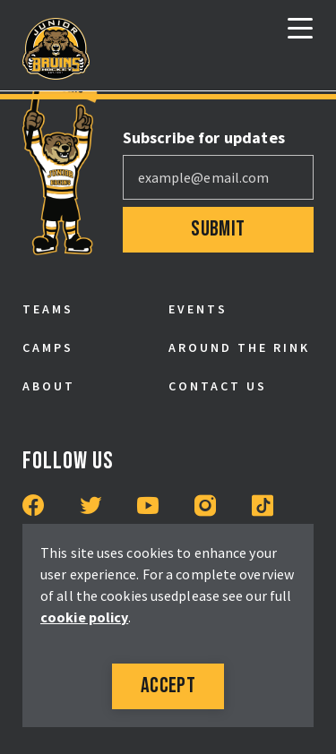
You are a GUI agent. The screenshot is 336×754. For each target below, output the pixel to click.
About (48, 386)
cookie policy (84, 617)
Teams (47, 309)
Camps (47, 347)
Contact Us (217, 386)
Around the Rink (239, 347)
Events (198, 309)
